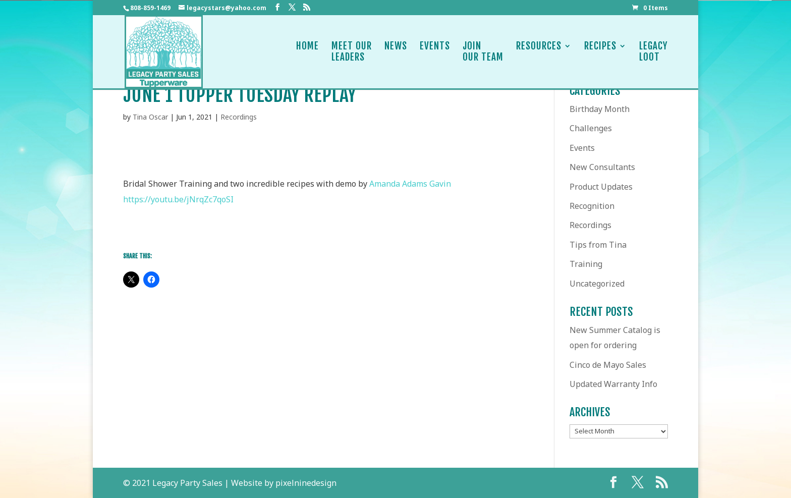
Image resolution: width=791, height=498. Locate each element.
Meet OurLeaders (351, 51)
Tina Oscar (150, 117)
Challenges (591, 128)
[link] (410, 183)
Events (435, 51)
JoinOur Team (483, 51)
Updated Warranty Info (613, 384)
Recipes (600, 51)
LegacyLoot (653, 51)
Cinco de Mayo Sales (608, 364)
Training (586, 263)
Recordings (238, 117)
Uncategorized (597, 283)
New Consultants (602, 167)
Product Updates (601, 186)
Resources (538, 51)
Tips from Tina (598, 244)
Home (307, 51)
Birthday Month (600, 109)
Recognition (592, 205)
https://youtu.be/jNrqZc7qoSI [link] (178, 199)
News (395, 51)
